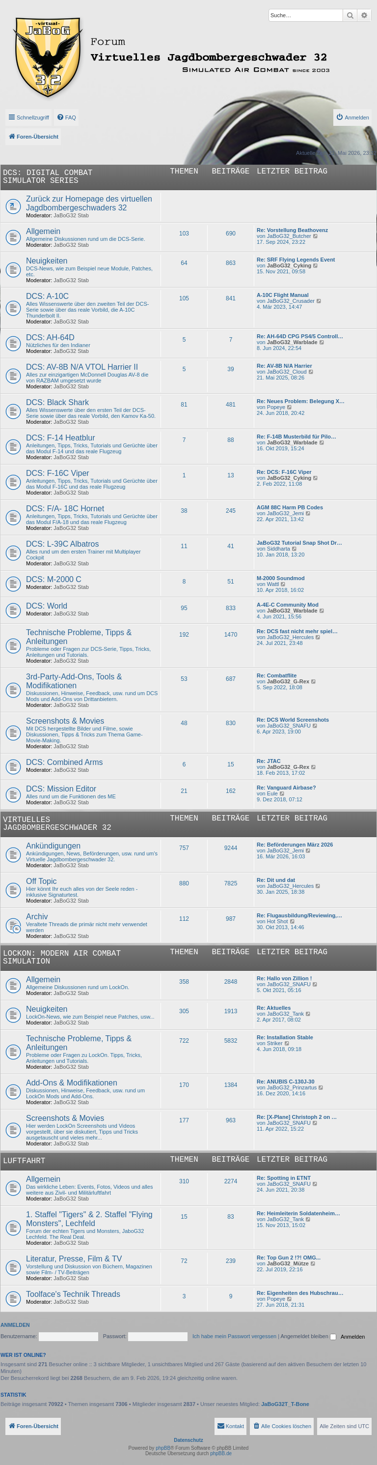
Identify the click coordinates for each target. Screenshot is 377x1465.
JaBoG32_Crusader (291, 301)
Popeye (276, 407)
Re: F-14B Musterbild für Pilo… (296, 437)
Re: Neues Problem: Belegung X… (301, 401)
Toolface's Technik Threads (73, 1294)
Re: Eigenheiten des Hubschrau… (300, 1293)
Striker (275, 1043)
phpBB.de (221, 1453)
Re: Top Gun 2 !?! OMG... (289, 1257)
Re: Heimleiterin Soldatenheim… (298, 1213)
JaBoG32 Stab (71, 215)
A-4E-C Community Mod (288, 605)
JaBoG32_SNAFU (289, 726)
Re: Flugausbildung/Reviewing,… (299, 915)
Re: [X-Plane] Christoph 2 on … (297, 1117)
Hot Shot (277, 921)
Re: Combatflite (276, 675)
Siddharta (278, 549)
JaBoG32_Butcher (289, 236)
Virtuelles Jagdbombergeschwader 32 (57, 824)
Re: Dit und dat (276, 880)
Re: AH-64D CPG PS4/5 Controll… (300, 336)
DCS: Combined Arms (64, 762)
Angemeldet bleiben (308, 1336)
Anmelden (15, 1325)
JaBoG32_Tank (285, 1014)
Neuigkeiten (47, 261)
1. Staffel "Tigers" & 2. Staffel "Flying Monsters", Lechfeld (89, 1219)
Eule (272, 793)
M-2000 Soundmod (281, 578)
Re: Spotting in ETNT (284, 1178)
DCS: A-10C (47, 296)
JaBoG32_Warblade (292, 342)
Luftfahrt (24, 1161)
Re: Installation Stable (285, 1037)
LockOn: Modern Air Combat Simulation (62, 957)
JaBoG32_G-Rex (288, 681)
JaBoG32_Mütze (288, 1263)
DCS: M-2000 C (53, 579)
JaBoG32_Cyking (289, 265)
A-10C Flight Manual (283, 295)
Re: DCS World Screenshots (293, 720)
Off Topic (41, 881)
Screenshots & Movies (65, 721)
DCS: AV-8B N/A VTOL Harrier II (82, 367)
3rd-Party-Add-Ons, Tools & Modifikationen (74, 681)
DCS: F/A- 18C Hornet (65, 508)
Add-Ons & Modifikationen (71, 1083)
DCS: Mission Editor (61, 789)
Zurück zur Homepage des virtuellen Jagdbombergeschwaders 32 (89, 203)
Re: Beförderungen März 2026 (295, 845)
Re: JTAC (269, 761)
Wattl (273, 584)
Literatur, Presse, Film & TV (74, 1259)
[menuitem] (66, 117)
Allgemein (43, 231)
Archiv (37, 916)
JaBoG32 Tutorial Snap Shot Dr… (299, 543)
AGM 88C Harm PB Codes (290, 507)
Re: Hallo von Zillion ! (284, 978)
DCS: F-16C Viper (57, 473)
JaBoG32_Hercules (290, 637)
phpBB (163, 1448)
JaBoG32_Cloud (287, 372)
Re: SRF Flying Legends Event (296, 260)
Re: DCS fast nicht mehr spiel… (297, 631)
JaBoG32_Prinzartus (292, 1087)
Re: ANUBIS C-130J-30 (286, 1081)
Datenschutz (188, 1440)
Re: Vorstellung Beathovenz (292, 230)
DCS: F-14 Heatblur (60, 438)
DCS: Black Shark (57, 402)
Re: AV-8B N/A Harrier (284, 366)
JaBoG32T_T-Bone (285, 1404)
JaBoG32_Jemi (285, 513)
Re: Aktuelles (274, 1008)
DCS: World (46, 606)
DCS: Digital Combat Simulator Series (47, 177)
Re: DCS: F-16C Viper (284, 472)
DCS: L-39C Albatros (62, 544)
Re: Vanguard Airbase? (286, 788)
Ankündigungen (53, 846)
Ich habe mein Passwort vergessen (234, 1336)
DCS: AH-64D (50, 337)
